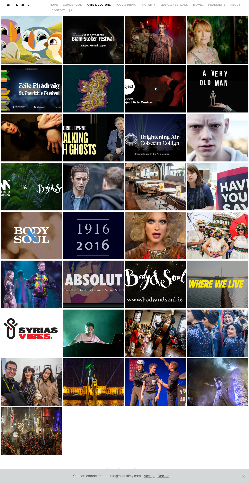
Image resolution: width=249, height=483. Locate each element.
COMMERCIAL (72, 4)
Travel (198, 4)
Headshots (217, 4)
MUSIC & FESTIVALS (174, 4)
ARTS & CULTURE (99, 4)
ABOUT (235, 4)
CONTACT (58, 10)
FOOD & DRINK (126, 4)
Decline (163, 476)
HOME (54, 4)
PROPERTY (148, 4)
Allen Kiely (18, 5)
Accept (149, 476)
